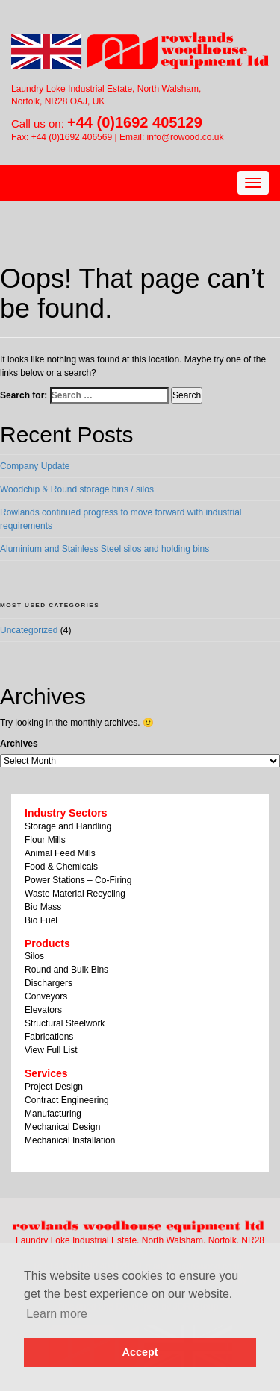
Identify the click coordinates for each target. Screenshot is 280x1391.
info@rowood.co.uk (185, 137)
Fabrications (49, 1037)
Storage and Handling (68, 826)
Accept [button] (140, 1352)
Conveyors (46, 996)
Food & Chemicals (61, 866)
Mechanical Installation (70, 1140)
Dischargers (48, 983)
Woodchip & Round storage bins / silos (77, 489)
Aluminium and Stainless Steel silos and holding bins (104, 549)
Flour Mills (45, 840)
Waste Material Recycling (75, 893)
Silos (34, 956)
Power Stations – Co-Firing (78, 880)
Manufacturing (53, 1113)
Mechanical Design (62, 1127)
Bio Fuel (41, 920)
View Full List (51, 1050)
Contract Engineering (67, 1100)
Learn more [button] (56, 1313)
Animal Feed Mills (60, 853)
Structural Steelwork (65, 1023)
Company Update (34, 466)
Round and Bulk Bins (66, 969)
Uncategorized (28, 630)
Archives (19, 743)
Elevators (43, 1010)
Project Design (54, 1086)
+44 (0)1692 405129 (134, 122)
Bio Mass (43, 907)
